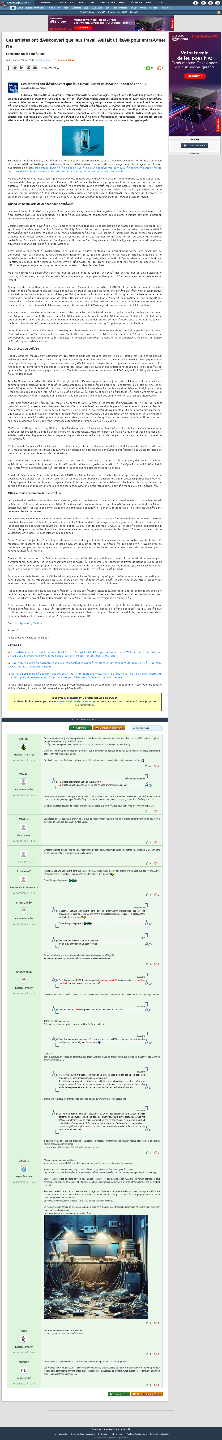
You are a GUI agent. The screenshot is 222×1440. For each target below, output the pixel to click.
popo (23, 1337)
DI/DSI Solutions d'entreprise (32, 8)
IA (59, 8)
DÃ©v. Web (97, 8)
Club (159, 2)
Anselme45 (24, 877)
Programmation (120, 8)
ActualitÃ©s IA (87, 12)
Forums (45, 2)
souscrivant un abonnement (75, 704)
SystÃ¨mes (165, 8)
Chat (92, 2)
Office (143, 8)
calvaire (24, 1167)
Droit (149, 2)
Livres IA (134, 12)
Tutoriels (60, 2)
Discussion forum (195, 145)
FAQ (72, 2)
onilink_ (24, 745)
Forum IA (100, 12)
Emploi (122, 2)
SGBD (134, 8)
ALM (66, 8)
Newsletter (107, 2)
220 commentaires (64, 62)
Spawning (25, 625)
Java (86, 8)
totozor (24, 780)
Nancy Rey (44, 62)
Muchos (24, 1368)
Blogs (82, 2)
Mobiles (153, 8)
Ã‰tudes (136, 2)
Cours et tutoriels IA (117, 12)
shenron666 (24, 909)
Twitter (37, 625)
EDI (107, 8)
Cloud (52, 8)
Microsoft (76, 8)
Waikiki (24, 825)
